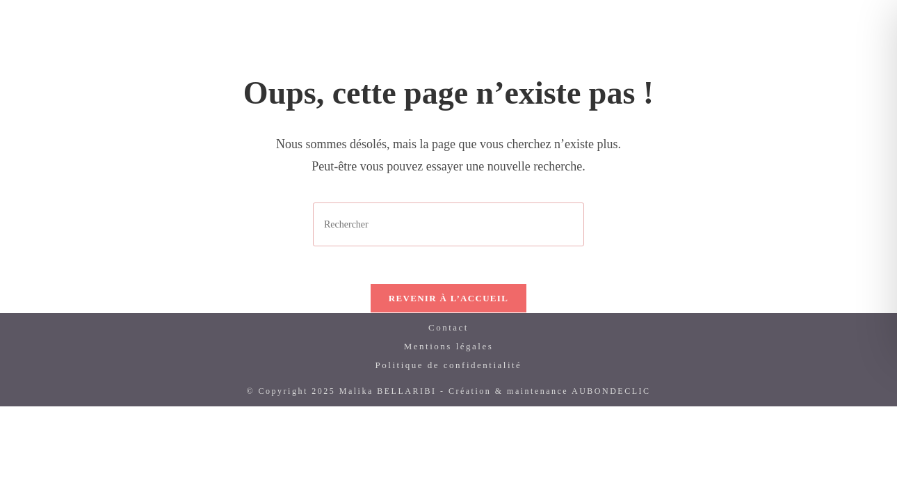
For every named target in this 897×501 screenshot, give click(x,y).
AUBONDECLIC (611, 396)
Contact (448, 332)
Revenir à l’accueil (448, 303)
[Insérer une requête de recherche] (448, 224)
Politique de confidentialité (448, 370)
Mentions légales (448, 351)
